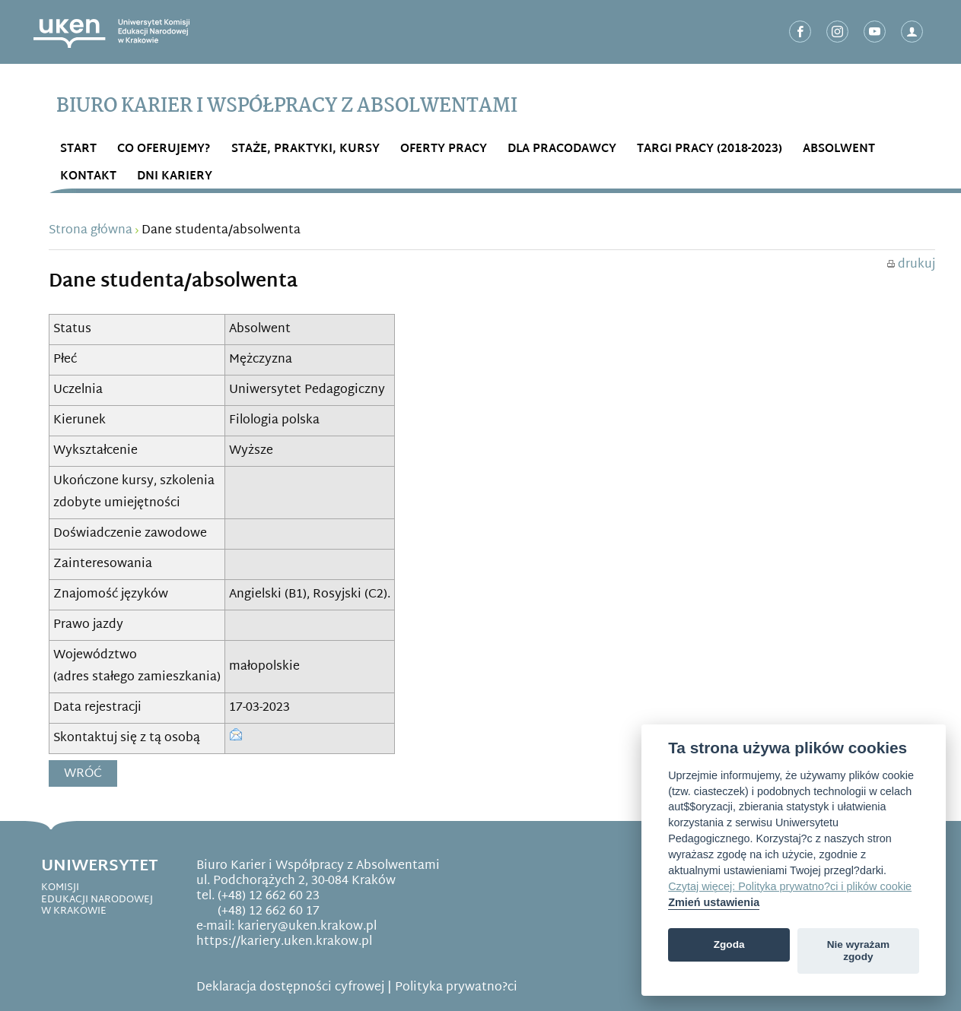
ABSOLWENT (839, 149)
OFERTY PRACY (443, 149)
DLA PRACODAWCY (562, 149)
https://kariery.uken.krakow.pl (284, 942)
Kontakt (88, 176)
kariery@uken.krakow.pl (307, 927)
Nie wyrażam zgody (858, 950)
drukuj (911, 265)
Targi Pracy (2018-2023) (709, 149)
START (78, 149)
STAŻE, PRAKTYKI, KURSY (305, 149)
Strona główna (90, 231)
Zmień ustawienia (713, 902)
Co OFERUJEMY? (164, 149)
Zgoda (729, 944)
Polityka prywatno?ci (456, 988)
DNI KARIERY (174, 176)
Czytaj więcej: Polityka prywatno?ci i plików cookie (790, 886)
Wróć (83, 774)
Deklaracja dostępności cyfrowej (290, 988)
